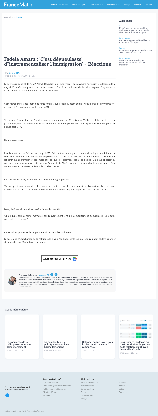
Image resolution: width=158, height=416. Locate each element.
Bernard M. (14, 73)
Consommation (113, 4)
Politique (18, 17)
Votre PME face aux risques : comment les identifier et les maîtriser (132, 62)
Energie (127, 4)
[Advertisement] (60, 37)
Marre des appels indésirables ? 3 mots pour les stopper (134, 41)
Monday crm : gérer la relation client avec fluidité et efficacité (136, 51)
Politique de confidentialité (54, 389)
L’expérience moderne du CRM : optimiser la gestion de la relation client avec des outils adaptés (134, 30)
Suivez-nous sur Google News (60, 259)
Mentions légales (50, 392)
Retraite (149, 4)
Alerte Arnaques (79, 4)
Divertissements (96, 4)
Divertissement (87, 395)
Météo (121, 389)
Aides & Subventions (59, 4)
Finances (138, 4)
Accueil (7, 17)
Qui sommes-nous (51, 382)
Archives (46, 395)
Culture (84, 392)
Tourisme (123, 392)
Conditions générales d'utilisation (57, 385)
